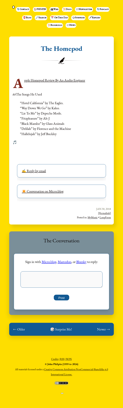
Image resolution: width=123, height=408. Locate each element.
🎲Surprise (78, 18)
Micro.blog (49, 262)
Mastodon (64, 262)
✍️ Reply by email (34, 171)
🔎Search (41, 18)
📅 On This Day (59, 18)
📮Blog (27, 18)
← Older (19, 331)
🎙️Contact (23, 9)
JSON (69, 361)
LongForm (105, 217)
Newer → (103, 331)
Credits (54, 361)
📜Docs (67, 9)
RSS (62, 361)
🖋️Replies (94, 18)
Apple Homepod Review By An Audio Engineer (54, 80)
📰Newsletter (84, 9)
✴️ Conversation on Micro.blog (42, 191)
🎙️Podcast (103, 9)
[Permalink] (104, 213)
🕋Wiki (54, 9)
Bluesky (81, 262)
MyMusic (93, 217)
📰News (70, 25)
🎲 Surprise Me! (61, 331)
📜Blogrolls (55, 25)
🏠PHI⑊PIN (40, 9)
